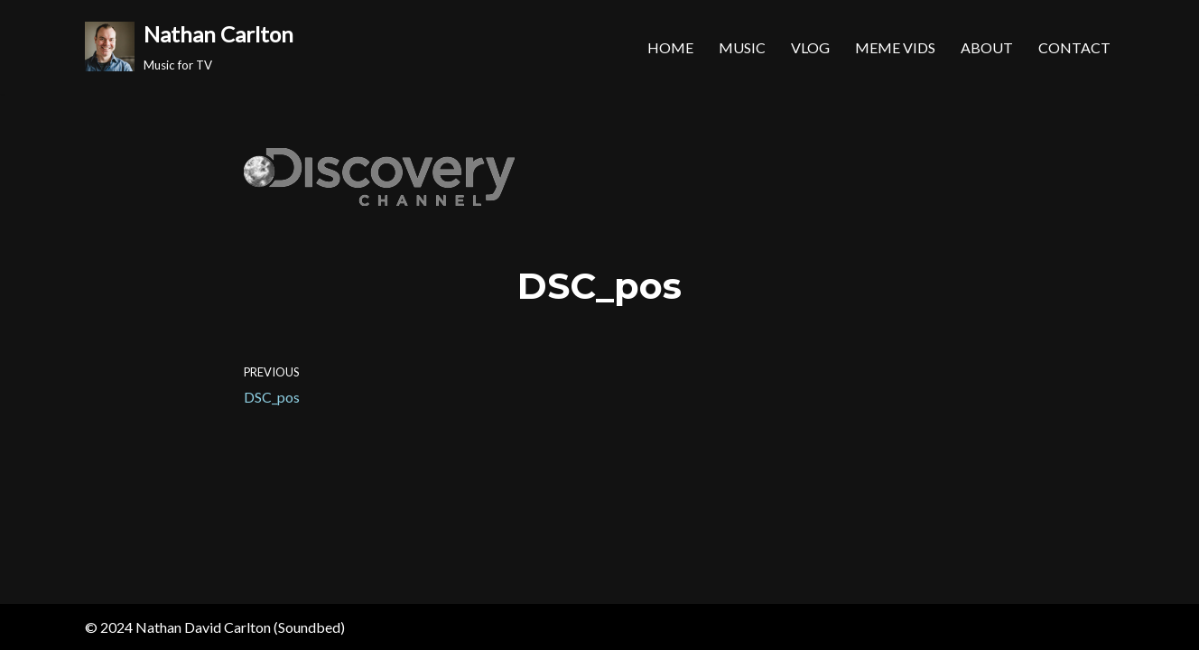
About (987, 47)
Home (670, 47)
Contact (1074, 47)
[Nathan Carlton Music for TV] (189, 47)
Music (742, 47)
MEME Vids (895, 47)
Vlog (810, 47)
